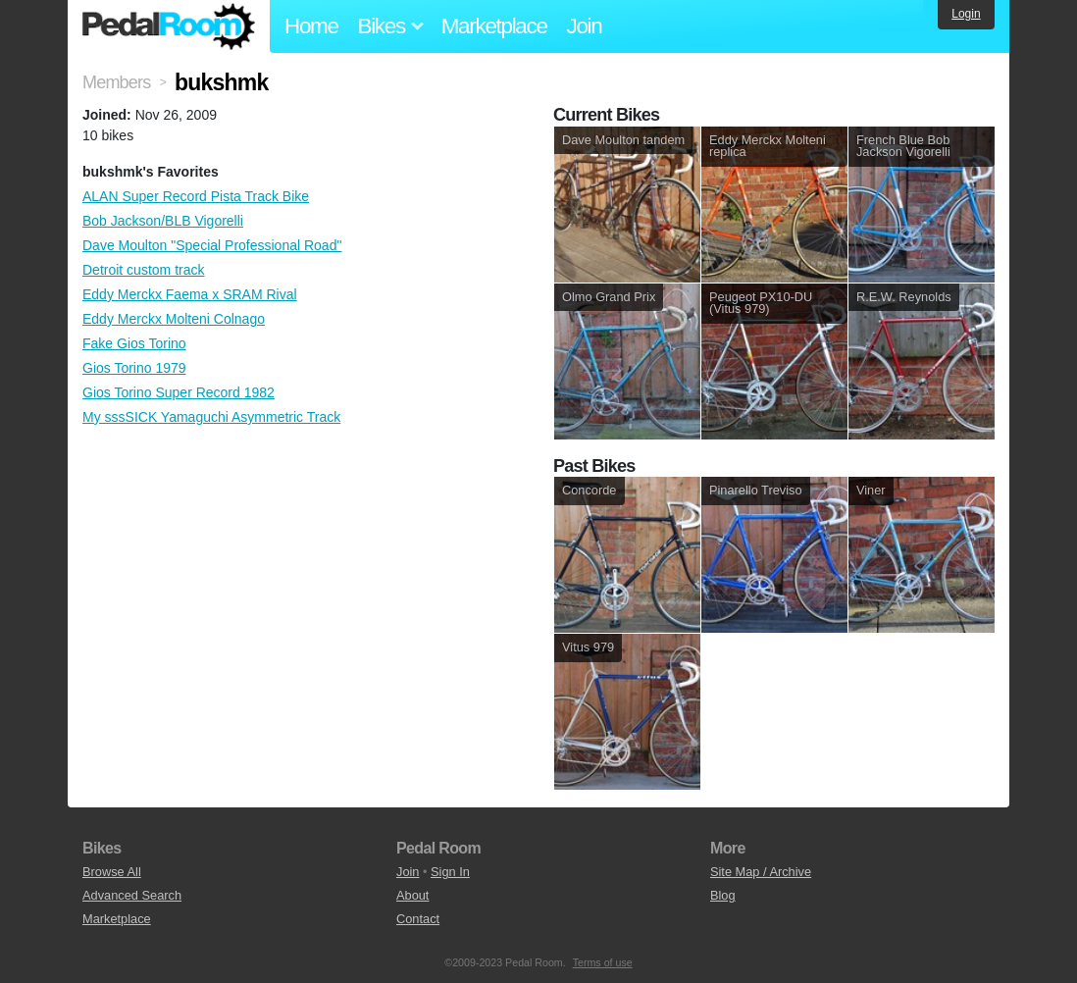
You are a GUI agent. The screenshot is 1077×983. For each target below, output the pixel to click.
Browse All (111, 871)
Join (584, 26)
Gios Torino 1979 (134, 368)
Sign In (450, 871)
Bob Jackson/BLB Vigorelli (162, 221)
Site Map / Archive (760, 871)
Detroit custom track (143, 270)
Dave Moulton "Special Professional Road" (211, 245)
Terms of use (603, 962)
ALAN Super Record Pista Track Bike (195, 196)
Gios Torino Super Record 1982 (178, 392)
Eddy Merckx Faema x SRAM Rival (189, 294)
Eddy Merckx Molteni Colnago (173, 319)
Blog (723, 895)
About (412, 895)
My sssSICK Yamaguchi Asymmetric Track (211, 417)
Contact (417, 918)
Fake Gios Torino (134, 343)
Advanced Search (131, 895)
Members (116, 82)
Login (965, 14)
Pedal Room (168, 26)
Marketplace (494, 26)
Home (311, 26)
